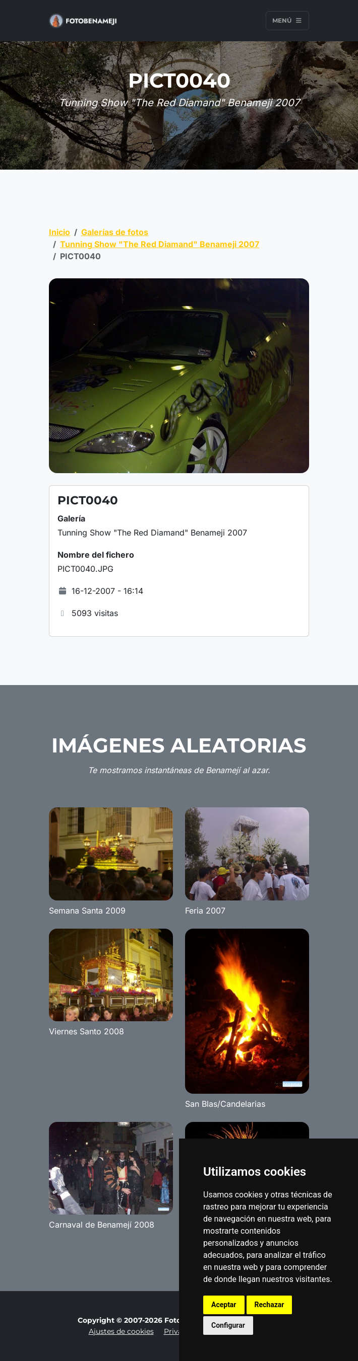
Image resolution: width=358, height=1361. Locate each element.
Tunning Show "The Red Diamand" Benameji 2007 (159, 244)
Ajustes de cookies (121, 1331)
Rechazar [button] (269, 1305)
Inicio (59, 232)
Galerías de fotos (114, 232)
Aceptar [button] (223, 1305)
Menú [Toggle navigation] (287, 20)
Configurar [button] (228, 1325)
